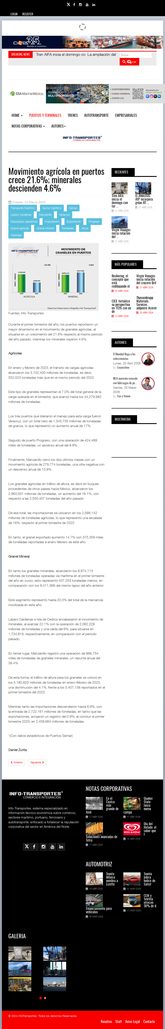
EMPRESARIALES (126, 115)
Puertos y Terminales (45, 115)
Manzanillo (45, 214)
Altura (84, 228)
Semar (73, 208)
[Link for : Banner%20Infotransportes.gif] (82, 42)
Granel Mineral (45, 228)
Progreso (94, 221)
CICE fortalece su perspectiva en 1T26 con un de (121, 306)
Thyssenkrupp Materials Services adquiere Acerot (146, 303)
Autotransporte (96, 115)
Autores (58, 126)
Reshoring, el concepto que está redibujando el (121, 281)
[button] (40, 998)
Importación (52, 221)
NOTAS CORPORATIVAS (28, 126)
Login (14, 14)
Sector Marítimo (51, 208)
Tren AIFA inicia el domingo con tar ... (120, 201)
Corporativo (123, 367)
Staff (118, 1022)
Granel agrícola (20, 228)
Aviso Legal (132, 1022)
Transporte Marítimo (23, 208)
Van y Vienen (123, 396)
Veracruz (64, 214)
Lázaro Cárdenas (21, 214)
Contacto (149, 1022)
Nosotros (106, 1022)
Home (17, 115)
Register (27, 14)
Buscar (129, 62)
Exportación (74, 221)
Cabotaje (16, 235)
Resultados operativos (24, 221)
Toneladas (68, 228)
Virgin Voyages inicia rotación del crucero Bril (146, 279)
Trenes (73, 115)
